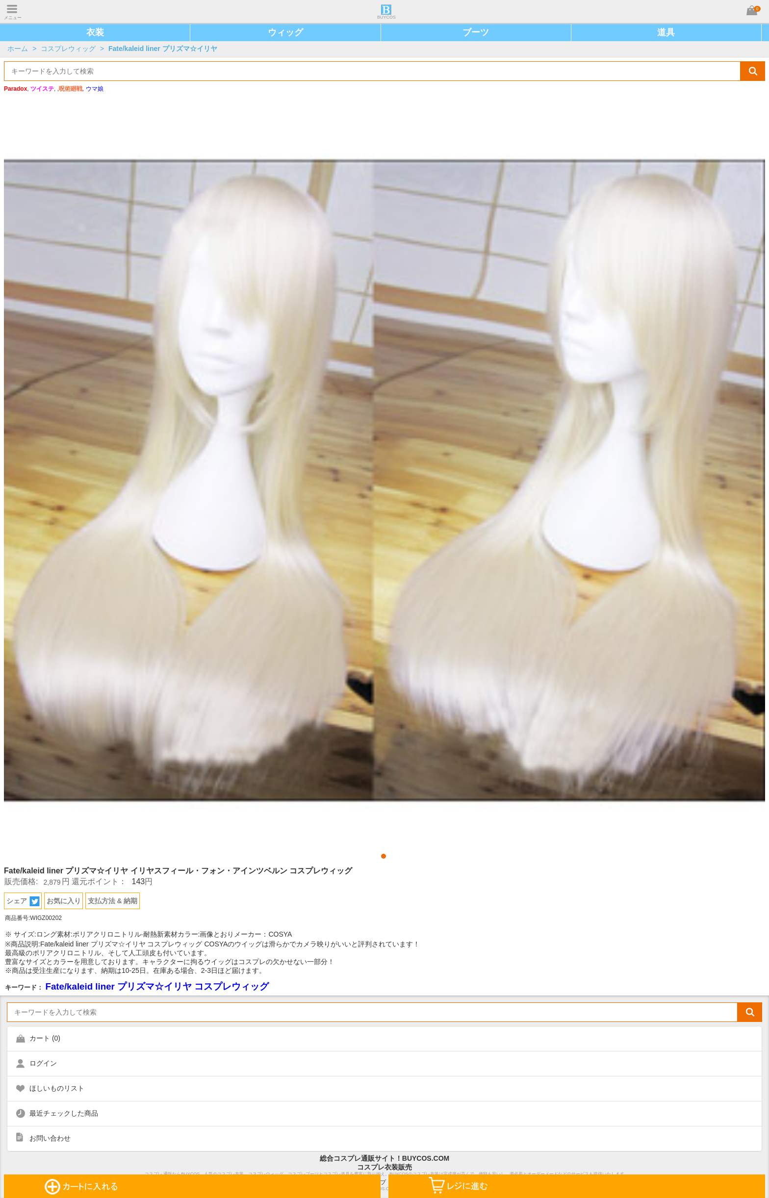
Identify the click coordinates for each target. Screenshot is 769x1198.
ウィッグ (285, 32)
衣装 (95, 32)
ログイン (43, 1063)
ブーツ (475, 32)
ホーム (17, 48)
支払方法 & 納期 (113, 901)
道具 (666, 32)
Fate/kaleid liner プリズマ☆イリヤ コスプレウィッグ (157, 986)
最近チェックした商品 (63, 1113)
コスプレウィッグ (68, 48)
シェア (23, 901)
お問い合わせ (50, 1138)
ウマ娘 (94, 88)
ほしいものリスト (56, 1088)
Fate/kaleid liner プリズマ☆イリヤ (162, 48)
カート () (44, 1038)
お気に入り (64, 901)
